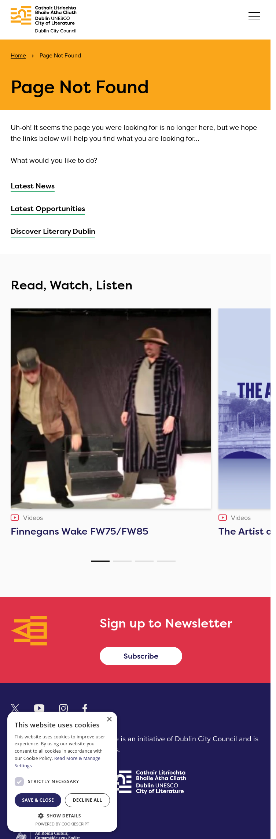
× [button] (109, 719)
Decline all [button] (87, 800)
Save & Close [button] (38, 800)
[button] (62, 815)
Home (18, 55)
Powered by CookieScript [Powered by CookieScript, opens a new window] (62, 824)
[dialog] (62, 772)
